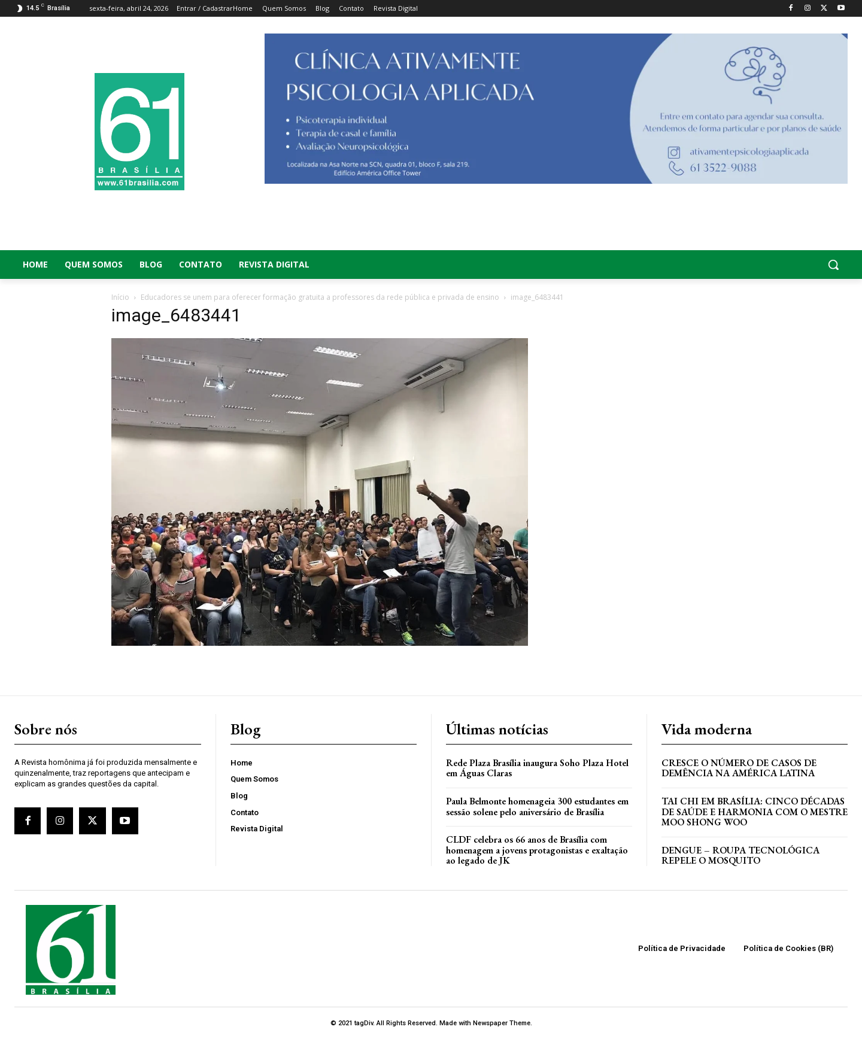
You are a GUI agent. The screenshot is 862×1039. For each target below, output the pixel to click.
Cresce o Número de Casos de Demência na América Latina (739, 768)
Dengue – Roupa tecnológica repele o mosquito (740, 855)
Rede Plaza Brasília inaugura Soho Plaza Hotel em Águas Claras (537, 768)
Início (120, 297)
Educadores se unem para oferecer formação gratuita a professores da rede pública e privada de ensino (320, 297)
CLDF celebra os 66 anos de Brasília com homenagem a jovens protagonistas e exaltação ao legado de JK (537, 850)
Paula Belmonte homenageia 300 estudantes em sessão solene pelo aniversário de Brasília (537, 806)
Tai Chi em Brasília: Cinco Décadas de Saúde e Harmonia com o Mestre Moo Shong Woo (754, 811)
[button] (754, 264)
